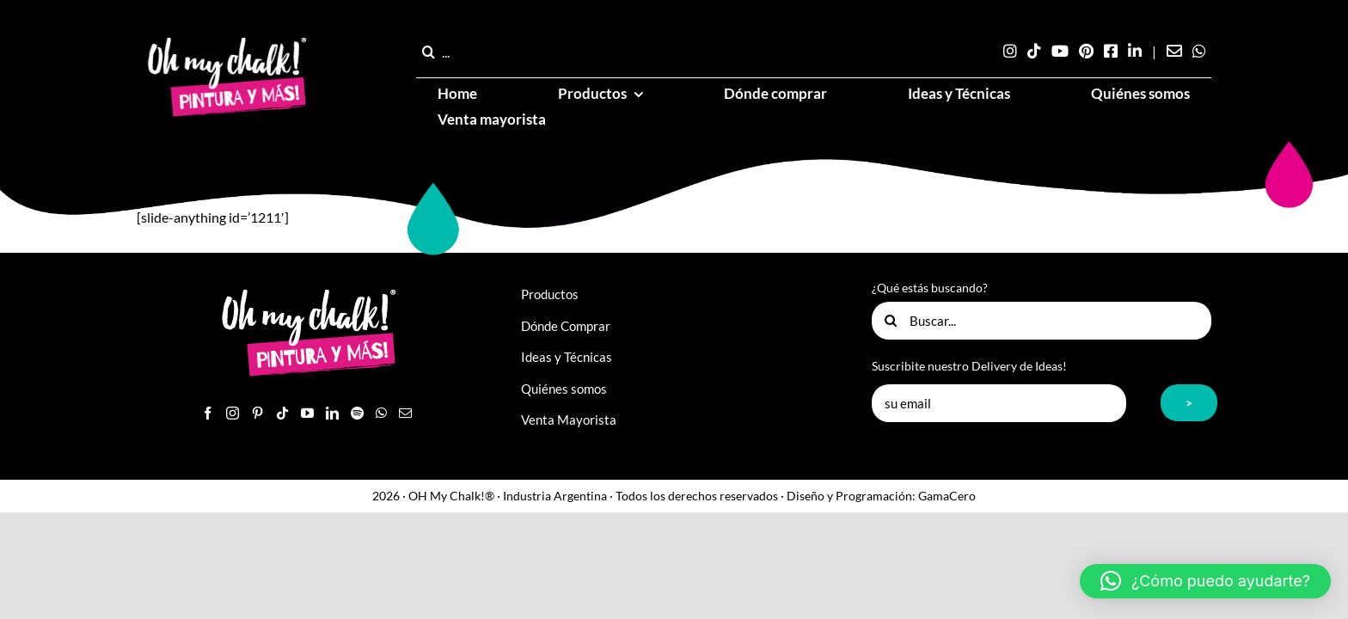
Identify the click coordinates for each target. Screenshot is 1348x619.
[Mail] (405, 413)
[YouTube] (307, 413)
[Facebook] (207, 413)
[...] (482, 51)
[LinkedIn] (332, 413)
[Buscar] (429, 51)
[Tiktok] (282, 413)
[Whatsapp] (381, 413)
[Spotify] (357, 413)
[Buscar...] (1041, 321)
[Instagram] (232, 413)
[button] (1205, 581)
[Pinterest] (257, 413)
